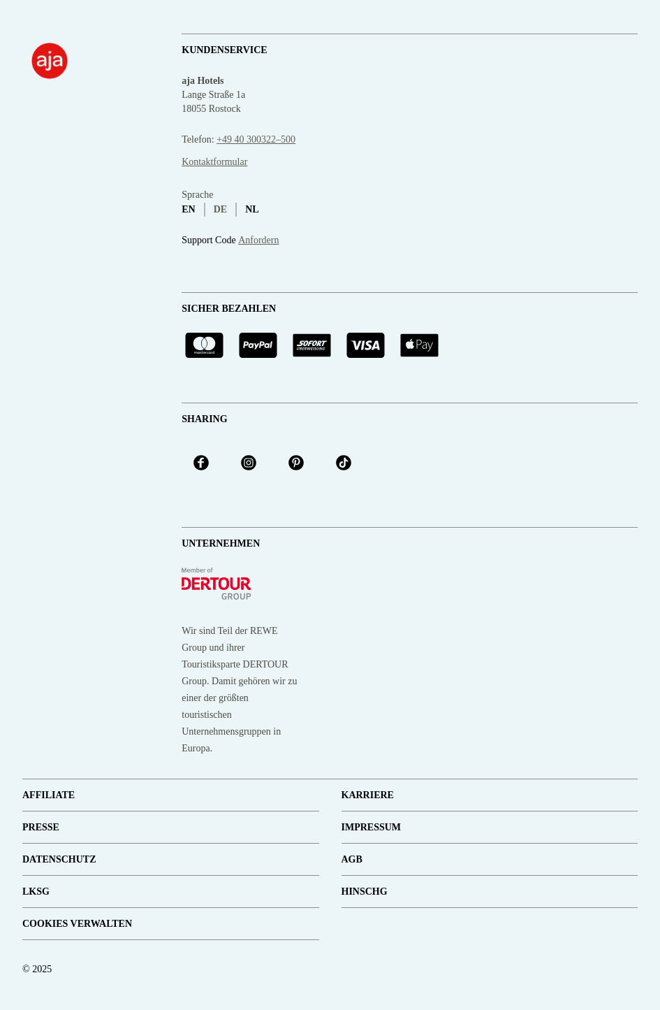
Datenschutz (59, 859)
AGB (352, 859)
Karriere (368, 795)
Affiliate (48, 795)
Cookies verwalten (77, 923)
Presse (40, 827)
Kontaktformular (214, 162)
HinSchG (365, 891)
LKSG (36, 891)
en (188, 209)
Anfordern (258, 240)
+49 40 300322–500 (256, 139)
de (220, 209)
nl (251, 209)
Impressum (372, 827)
